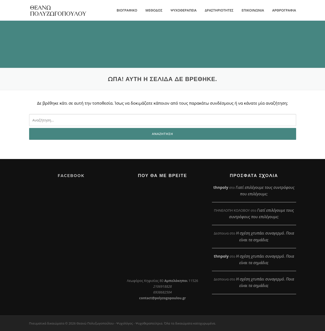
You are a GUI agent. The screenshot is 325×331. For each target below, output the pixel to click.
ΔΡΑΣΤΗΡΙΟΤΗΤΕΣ (219, 10)
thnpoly (220, 187)
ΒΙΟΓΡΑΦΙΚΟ (127, 10)
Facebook (71, 175)
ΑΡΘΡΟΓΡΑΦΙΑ (284, 10)
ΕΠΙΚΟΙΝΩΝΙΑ (253, 10)
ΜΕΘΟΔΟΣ (153, 10)
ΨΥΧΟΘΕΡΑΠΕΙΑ (184, 10)
